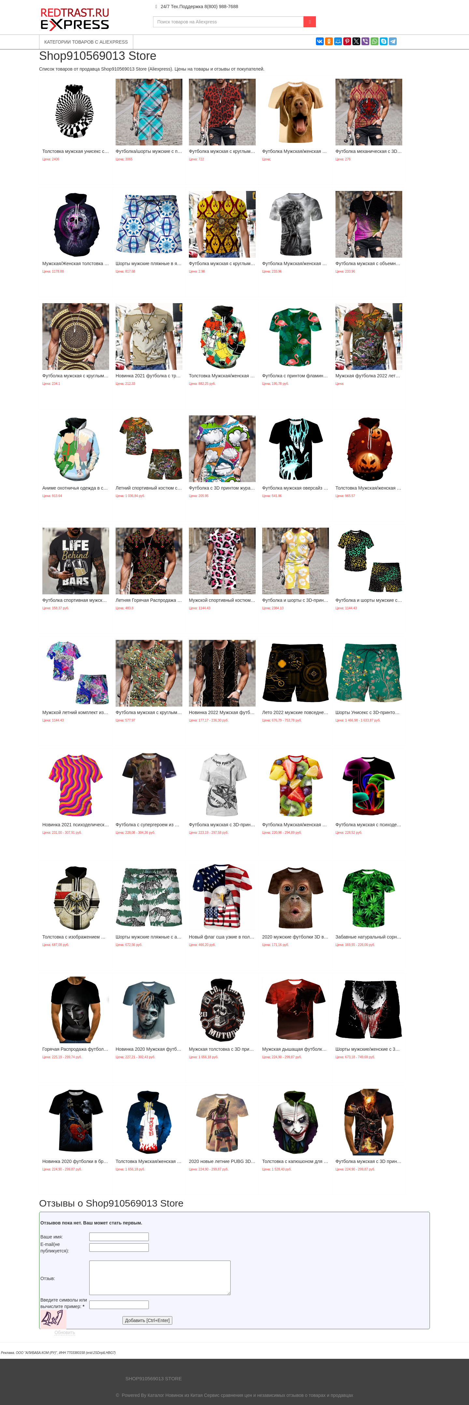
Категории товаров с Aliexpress (86, 42)
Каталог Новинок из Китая (175, 1395)
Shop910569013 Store (153, 1378)
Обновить (64, 1332)
